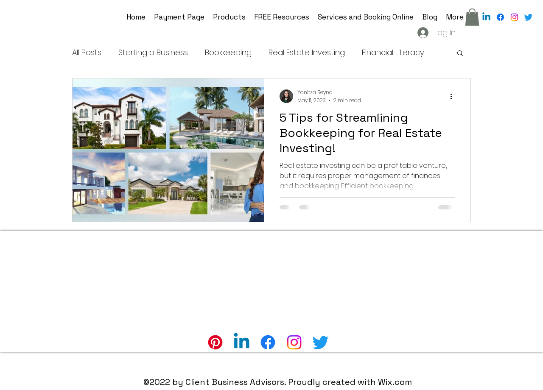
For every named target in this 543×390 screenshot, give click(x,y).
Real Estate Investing (307, 52)
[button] (472, 17)
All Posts (86, 52)
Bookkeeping (228, 52)
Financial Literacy (393, 52)
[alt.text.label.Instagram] (514, 17)
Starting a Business (153, 52)
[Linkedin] (486, 17)
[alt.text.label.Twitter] (528, 17)
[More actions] (454, 96)
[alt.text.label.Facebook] (500, 17)
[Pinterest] (215, 342)
